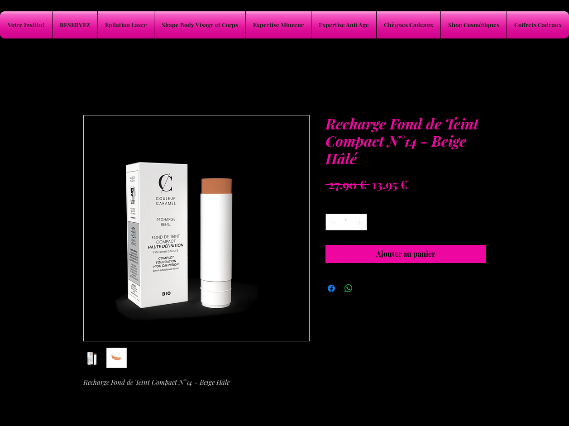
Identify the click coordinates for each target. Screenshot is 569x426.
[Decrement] (332, 222)
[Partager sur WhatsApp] (348, 288)
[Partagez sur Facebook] (331, 288)
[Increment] (360, 222)
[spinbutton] (346, 222)
